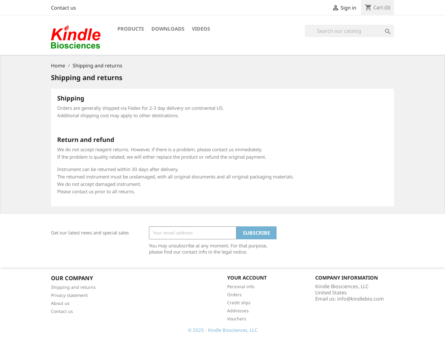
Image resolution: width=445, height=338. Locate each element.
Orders (234, 294)
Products (130, 28)
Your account (247, 277)
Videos (201, 28)
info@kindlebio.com (360, 298)
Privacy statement (69, 295)
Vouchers (236, 319)
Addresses (238, 311)
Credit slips (239, 303)
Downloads (167, 28)
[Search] (349, 31)
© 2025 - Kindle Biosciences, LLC (222, 330)
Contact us (63, 7)
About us (60, 303)
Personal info (240, 286)
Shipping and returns (73, 287)
